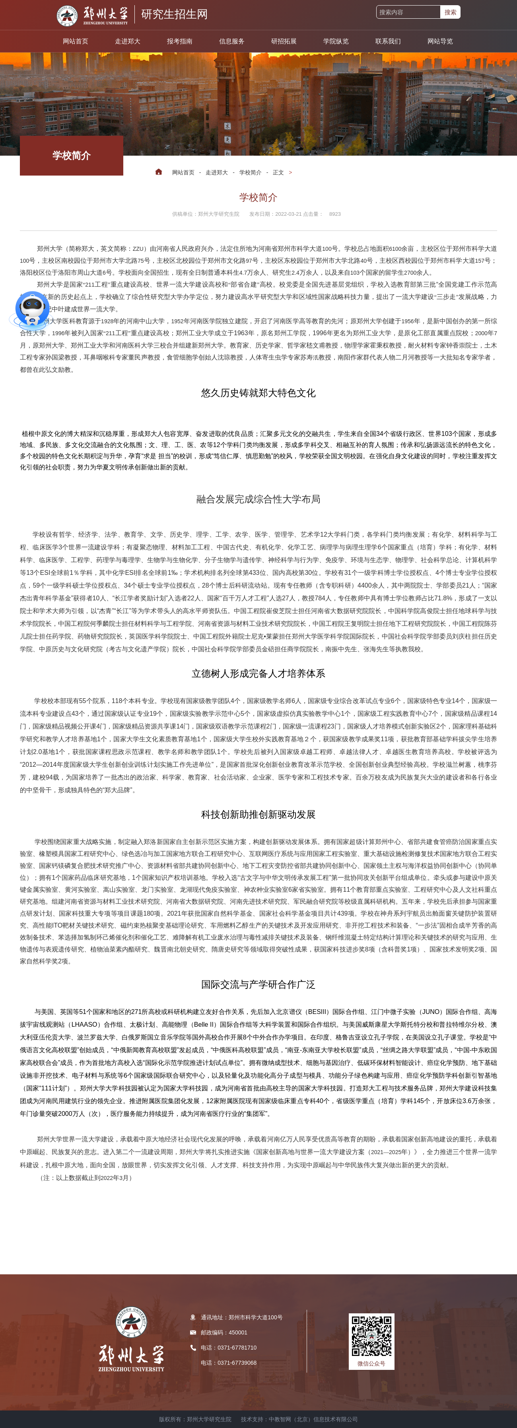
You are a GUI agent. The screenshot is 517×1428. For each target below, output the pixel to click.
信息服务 (232, 41)
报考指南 (179, 41)
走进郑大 (127, 41)
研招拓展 (284, 41)
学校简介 (250, 172)
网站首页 (75, 41)
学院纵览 (336, 41)
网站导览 (440, 41)
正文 (278, 172)
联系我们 (388, 41)
